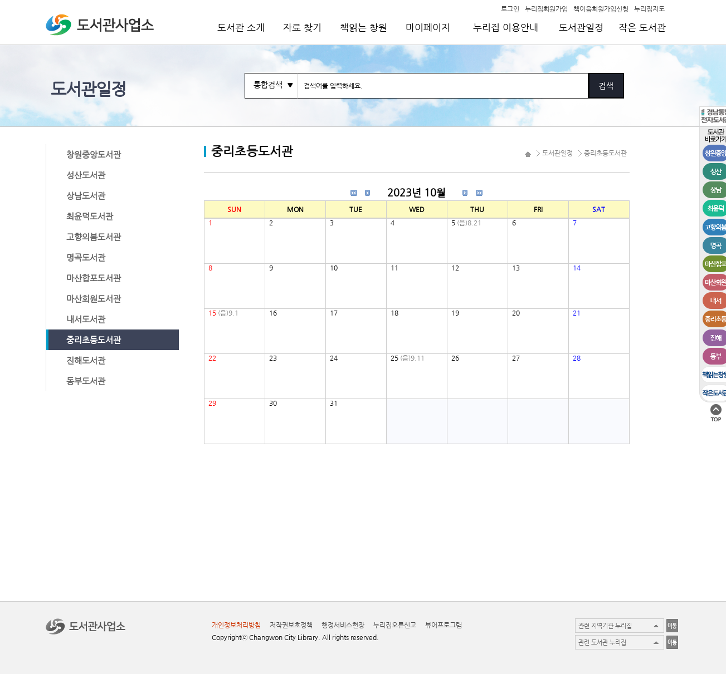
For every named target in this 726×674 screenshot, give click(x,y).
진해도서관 (85, 360)
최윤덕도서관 (89, 216)
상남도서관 (85, 195)
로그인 (510, 8)
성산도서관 (85, 175)
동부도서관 (85, 381)
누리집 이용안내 (505, 27)
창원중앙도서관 (93, 154)
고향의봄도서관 (93, 237)
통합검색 (268, 84)
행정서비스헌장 (342, 625)
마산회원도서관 (93, 298)
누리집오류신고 (394, 625)
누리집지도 (649, 8)
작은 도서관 (642, 27)
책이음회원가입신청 (600, 8)
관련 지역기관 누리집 (605, 625)
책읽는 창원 (363, 27)
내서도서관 (85, 319)
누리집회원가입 (546, 8)
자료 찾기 (302, 27)
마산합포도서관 (93, 278)
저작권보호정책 (291, 625)
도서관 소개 (241, 27)
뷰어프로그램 (443, 625)
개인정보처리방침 (236, 625)
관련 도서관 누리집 (602, 642)
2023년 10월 (416, 192)
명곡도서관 (85, 257)
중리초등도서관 (93, 340)
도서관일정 (581, 27)
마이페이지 (428, 27)
